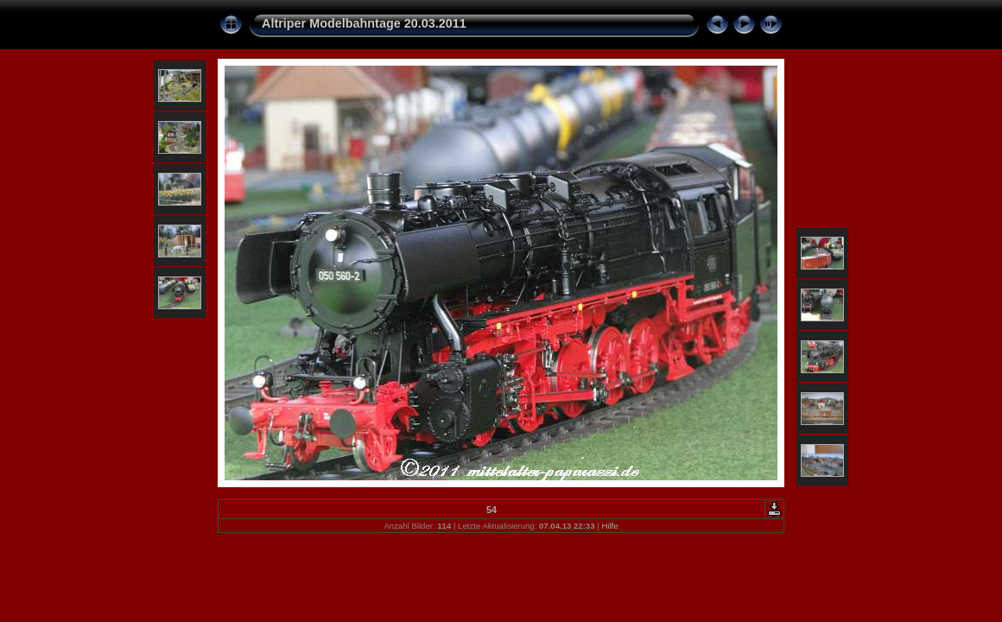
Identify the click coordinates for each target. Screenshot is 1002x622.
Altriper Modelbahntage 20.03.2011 (364, 23)
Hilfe (609, 525)
